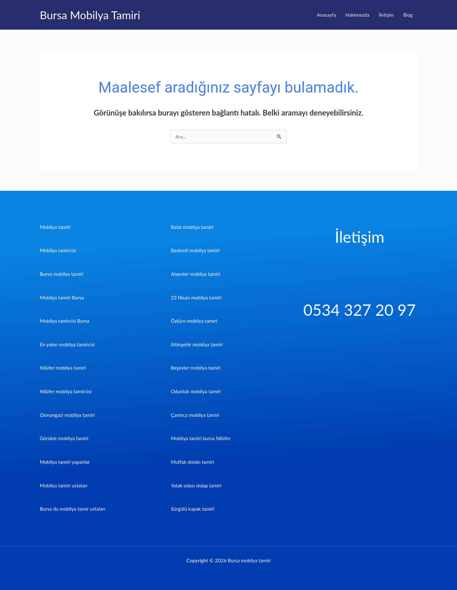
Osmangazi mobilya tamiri (68, 415)
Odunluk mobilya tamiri (196, 391)
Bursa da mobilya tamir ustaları (74, 509)
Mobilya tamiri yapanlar (66, 462)
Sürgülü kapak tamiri (193, 509)
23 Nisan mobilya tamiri (197, 297)
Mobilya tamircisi (58, 250)
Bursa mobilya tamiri (62, 274)
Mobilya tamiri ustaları (64, 485)
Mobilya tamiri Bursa (63, 297)
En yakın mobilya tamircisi (68, 344)
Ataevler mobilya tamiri (196, 274)
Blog (408, 15)
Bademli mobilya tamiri (196, 250)
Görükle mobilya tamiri (65, 438)
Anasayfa (326, 15)
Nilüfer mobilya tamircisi (66, 391)
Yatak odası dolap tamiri (197, 485)
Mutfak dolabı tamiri (193, 462)
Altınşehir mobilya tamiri (197, 344)
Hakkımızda (357, 15)
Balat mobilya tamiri (193, 227)
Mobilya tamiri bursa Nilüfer (201, 438)
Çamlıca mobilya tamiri (195, 415)
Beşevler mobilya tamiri (196, 368)
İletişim (386, 15)
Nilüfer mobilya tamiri (63, 368)
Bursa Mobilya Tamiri (90, 14)
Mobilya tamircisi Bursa (65, 321)
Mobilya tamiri (56, 227)
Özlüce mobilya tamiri (195, 321)
